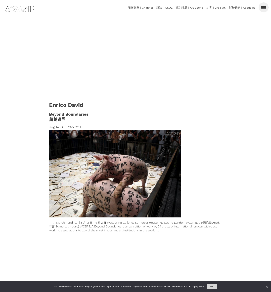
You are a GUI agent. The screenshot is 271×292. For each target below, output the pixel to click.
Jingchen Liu (57, 127)
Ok (212, 286)
